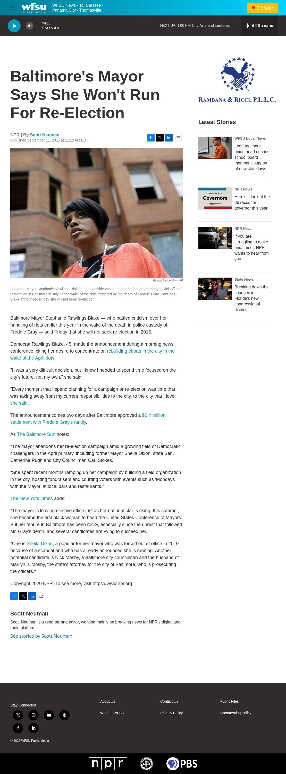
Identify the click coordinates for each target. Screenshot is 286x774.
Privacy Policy (171, 713)
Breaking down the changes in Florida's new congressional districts (251, 298)
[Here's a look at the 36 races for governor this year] (215, 198)
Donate (265, 8)
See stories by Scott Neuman (41, 636)
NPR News (243, 189)
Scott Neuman (45, 134)
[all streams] (259, 25)
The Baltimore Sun (36, 434)
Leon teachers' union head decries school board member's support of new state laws (251, 157)
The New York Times (31, 498)
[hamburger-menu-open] (13, 8)
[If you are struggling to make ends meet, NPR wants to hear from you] (215, 238)
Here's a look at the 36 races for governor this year (252, 202)
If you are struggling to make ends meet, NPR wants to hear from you (251, 247)
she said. (19, 403)
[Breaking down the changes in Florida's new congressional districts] (215, 289)
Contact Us (169, 701)
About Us (107, 701)
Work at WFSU (112, 713)
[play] (14, 26)
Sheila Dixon (40, 543)
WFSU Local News (250, 138)
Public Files (229, 701)
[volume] (29, 26)
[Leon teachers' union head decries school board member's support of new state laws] (215, 148)
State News (244, 279)
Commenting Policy (235, 713)
